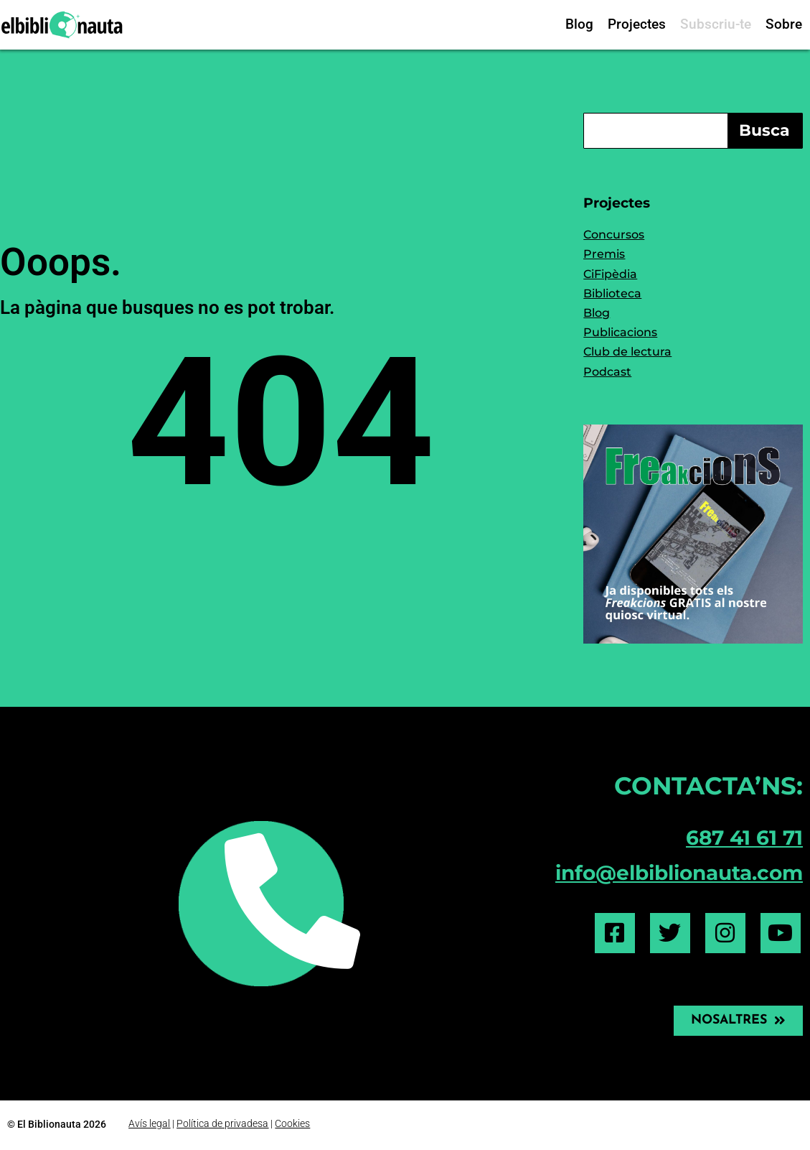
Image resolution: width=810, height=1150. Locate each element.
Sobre (784, 24)
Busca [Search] (764, 130)
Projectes (637, 24)
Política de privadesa (222, 1122)
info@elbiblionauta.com (679, 873)
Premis (604, 254)
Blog (579, 24)
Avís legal (149, 1122)
